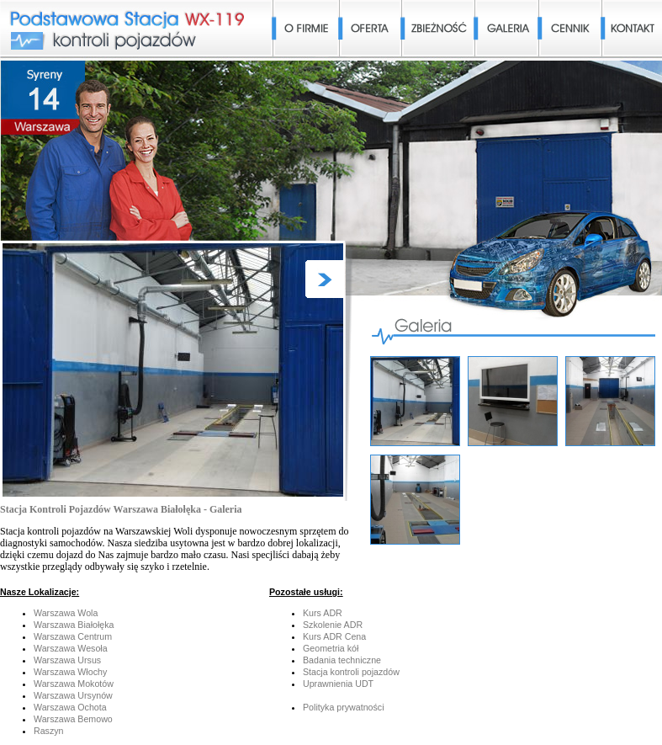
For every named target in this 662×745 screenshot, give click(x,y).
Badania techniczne (342, 660)
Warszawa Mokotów (74, 683)
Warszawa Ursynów (73, 695)
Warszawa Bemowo (73, 719)
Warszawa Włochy (70, 672)
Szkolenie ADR (333, 625)
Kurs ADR (322, 613)
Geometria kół (330, 648)
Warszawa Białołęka (74, 625)
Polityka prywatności (343, 707)
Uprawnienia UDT (338, 683)
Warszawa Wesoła (71, 648)
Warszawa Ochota (70, 707)
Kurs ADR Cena (334, 636)
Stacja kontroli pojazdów (351, 672)
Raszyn (49, 731)
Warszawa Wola (66, 613)
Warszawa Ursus (67, 660)
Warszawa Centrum (73, 636)
